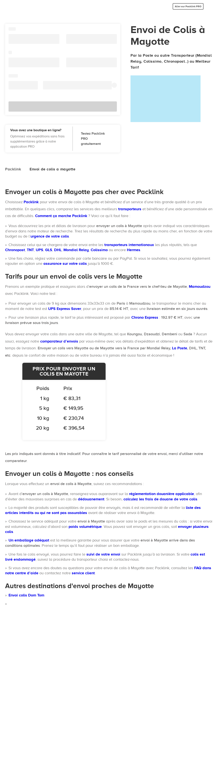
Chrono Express (144, 317)
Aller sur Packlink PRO (188, 6)
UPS (39, 250)
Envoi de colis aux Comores (32, 604)
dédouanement (91, 499)
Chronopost (15, 250)
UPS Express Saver (64, 309)
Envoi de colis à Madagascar (34, 612)
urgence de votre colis (49, 236)
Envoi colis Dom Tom (26, 595)
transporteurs (129, 209)
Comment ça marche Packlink (61, 216)
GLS (48, 250)
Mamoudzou (199, 286)
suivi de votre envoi (103, 554)
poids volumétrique (85, 526)
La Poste (179, 348)
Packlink (31, 202)
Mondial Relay (76, 250)
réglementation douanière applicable (161, 494)
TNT (30, 250)
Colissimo (99, 250)
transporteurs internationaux (129, 245)
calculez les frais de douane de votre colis (160, 499)
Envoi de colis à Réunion (30, 621)
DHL (58, 250)
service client (83, 573)
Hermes (133, 250)
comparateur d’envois (59, 341)
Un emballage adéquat (29, 540)
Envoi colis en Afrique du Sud (34, 638)
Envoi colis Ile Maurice (28, 629)
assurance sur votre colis (65, 263)
